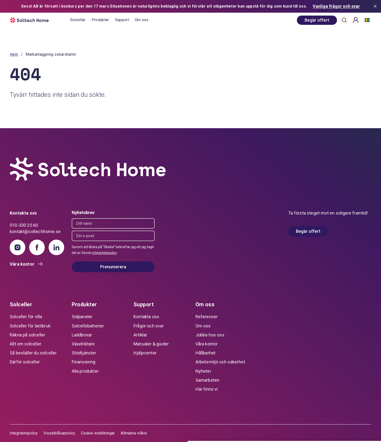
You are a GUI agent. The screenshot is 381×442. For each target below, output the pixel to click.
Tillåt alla (340, 397)
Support (122, 20)
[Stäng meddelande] (376, 6)
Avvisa (340, 428)
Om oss (142, 20)
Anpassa (340, 412)
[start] (40, 20)
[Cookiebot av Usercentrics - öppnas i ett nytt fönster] (31, 432)
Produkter (100, 20)
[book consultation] (317, 20)
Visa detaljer (74, 432)
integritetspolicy (104, 253)
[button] (344, 20)
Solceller (78, 20)
